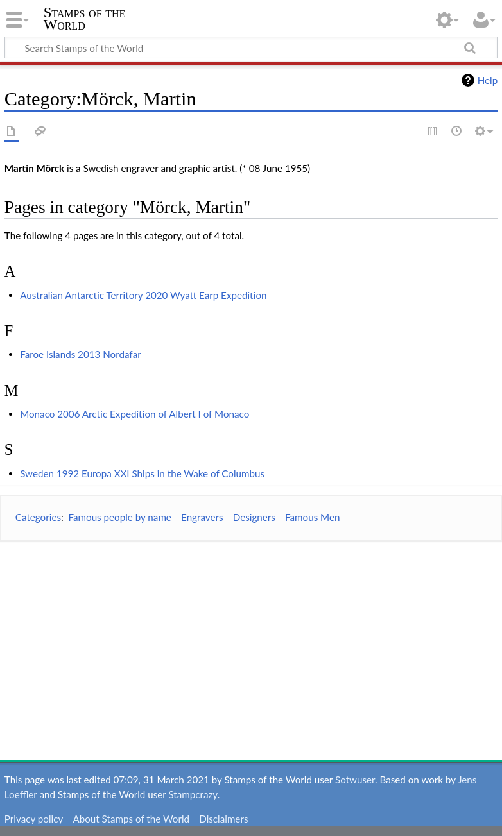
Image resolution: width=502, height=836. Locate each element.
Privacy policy (33, 818)
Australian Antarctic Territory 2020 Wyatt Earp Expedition (143, 295)
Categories (38, 517)
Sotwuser (355, 779)
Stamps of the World (85, 18)
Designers (254, 517)
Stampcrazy (192, 794)
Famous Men (312, 517)
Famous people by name (119, 517)
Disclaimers (223, 818)
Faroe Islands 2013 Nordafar (80, 354)
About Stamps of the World (131, 818)
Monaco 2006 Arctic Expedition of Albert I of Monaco (134, 414)
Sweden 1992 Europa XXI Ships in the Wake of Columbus (142, 473)
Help (488, 80)
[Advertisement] (251, 641)
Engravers (202, 517)
